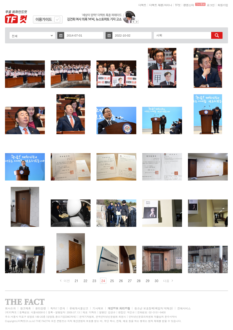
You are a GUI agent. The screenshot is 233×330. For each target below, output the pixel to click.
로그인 (211, 5)
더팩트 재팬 (156, 5)
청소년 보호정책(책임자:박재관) (153, 308)
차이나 (168, 5)
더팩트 (143, 5)
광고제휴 (25, 308)
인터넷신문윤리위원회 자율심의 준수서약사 (153, 316)
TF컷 (177, 5)
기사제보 (98, 308)
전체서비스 (184, 308)
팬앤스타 (188, 5)
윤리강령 (40, 308)
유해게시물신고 (78, 308)
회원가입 (223, 5)
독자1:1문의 (57, 308)
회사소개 (10, 308)
